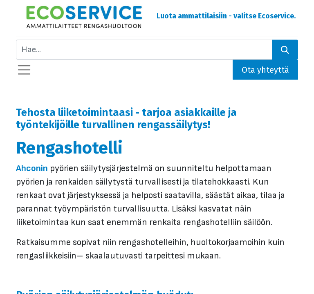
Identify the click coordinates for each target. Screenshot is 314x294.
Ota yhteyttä (265, 70)
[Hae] (285, 50)
